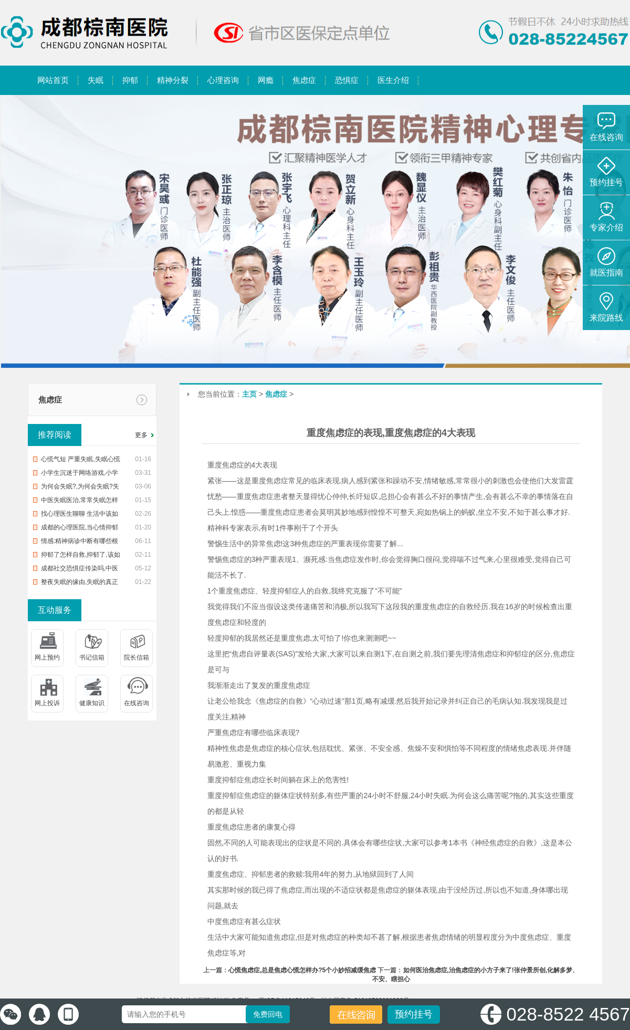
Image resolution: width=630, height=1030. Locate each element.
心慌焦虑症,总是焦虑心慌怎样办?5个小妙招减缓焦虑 (302, 970)
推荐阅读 (54, 434)
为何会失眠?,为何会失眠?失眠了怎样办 (80, 488)
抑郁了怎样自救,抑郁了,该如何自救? (80, 556)
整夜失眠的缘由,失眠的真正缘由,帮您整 (79, 583)
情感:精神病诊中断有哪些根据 (79, 542)
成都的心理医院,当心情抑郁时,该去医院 (79, 529)
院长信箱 (136, 657)
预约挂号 (414, 1014)
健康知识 (91, 703)
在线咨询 (136, 703)
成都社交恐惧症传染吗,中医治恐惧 (79, 570)
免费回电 (267, 1014)
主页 (249, 394)
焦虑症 (50, 399)
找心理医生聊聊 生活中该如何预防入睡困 (79, 515)
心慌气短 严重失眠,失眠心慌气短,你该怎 (80, 460)
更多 (141, 435)
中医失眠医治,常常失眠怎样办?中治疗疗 (79, 501)
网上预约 (47, 657)
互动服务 (54, 610)
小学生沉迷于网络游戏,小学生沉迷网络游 (79, 474)
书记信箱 (91, 657)
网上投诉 (47, 703)
